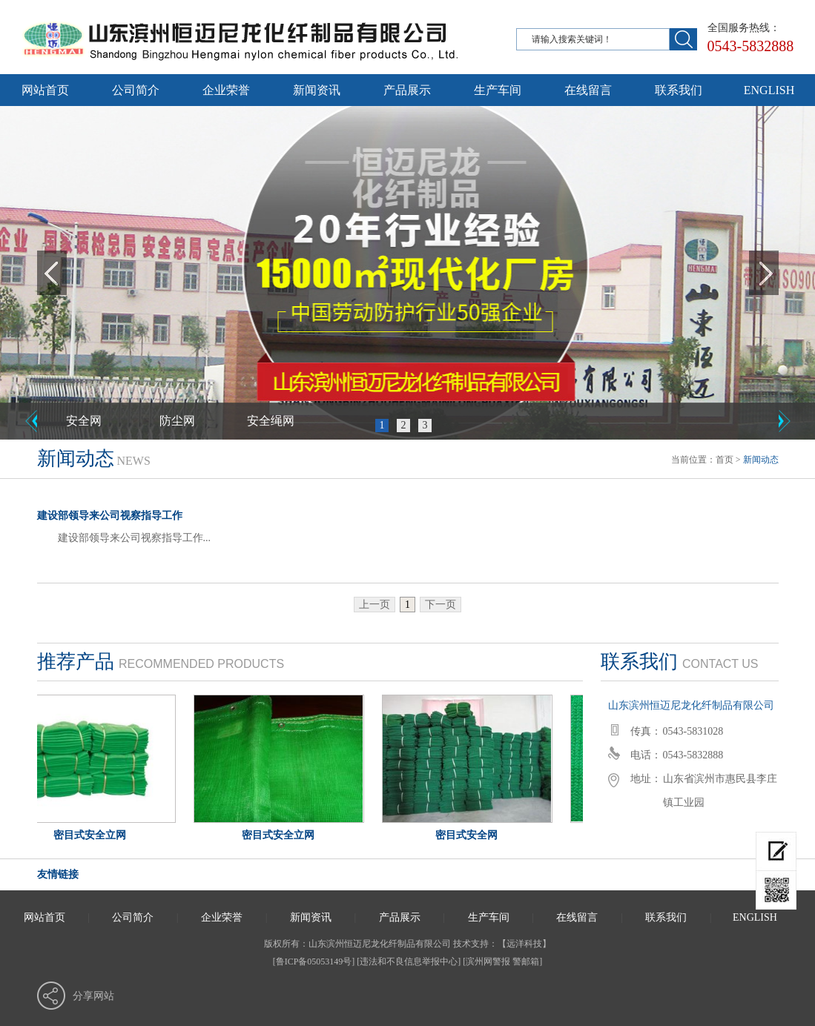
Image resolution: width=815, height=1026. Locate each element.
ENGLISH (769, 90)
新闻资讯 (316, 90)
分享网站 (93, 996)
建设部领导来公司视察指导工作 (109, 515)
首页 (724, 459)
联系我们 (678, 90)
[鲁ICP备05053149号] (314, 961)
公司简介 (135, 90)
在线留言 (588, 90)
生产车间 (497, 90)
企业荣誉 (226, 90)
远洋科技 (524, 944)
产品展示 (407, 90)
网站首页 (45, 90)
